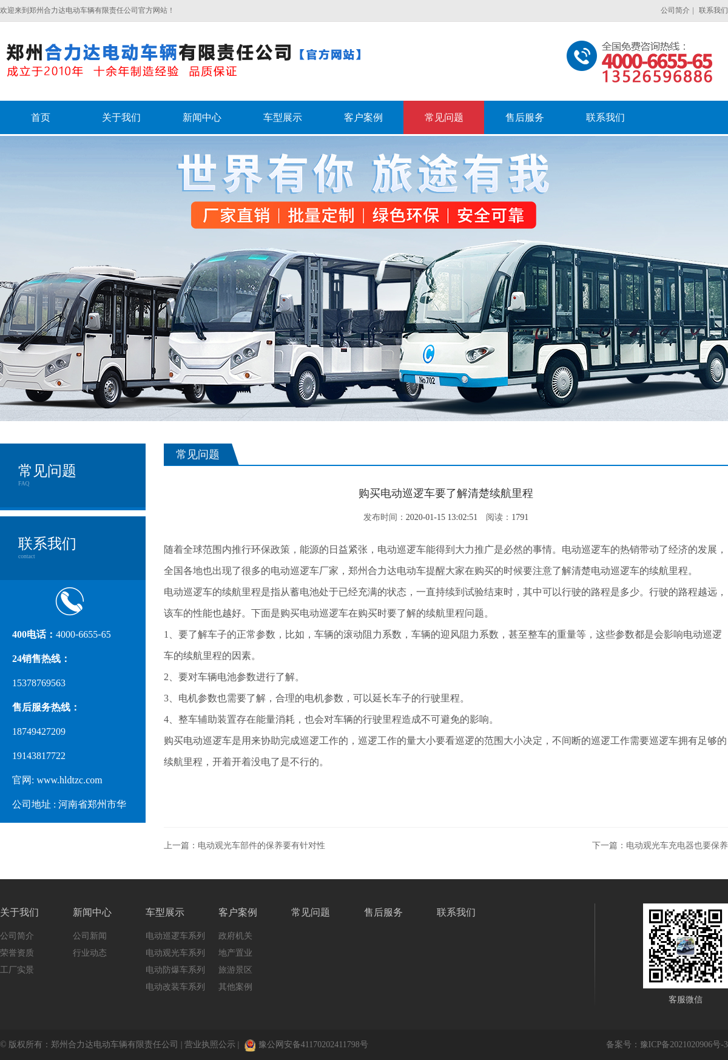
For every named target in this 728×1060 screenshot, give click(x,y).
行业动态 (90, 952)
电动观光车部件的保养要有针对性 (261, 845)
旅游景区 (235, 969)
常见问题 (310, 912)
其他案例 (235, 986)
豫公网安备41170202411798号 (306, 1044)
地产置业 (235, 952)
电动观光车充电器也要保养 (677, 845)
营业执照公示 (209, 1044)
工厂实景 (17, 969)
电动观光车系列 (175, 952)
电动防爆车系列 (175, 969)
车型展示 (165, 912)
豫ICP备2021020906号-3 (684, 1044)
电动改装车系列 (175, 986)
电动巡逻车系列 (175, 935)
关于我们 (19, 912)
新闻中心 (92, 912)
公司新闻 (90, 935)
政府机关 (235, 935)
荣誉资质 (17, 952)
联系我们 (713, 10)
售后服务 (383, 912)
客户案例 (237, 912)
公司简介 (675, 10)
